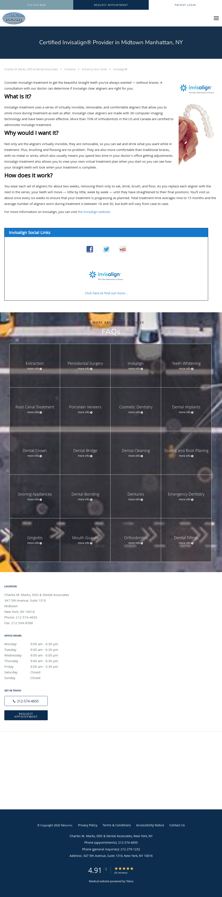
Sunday (35, 678)
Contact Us (177, 825)
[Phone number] (26, 701)
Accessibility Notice (150, 825)
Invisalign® (120, 69)
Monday (35, 644)
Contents (70, 69)
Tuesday (35, 649)
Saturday (35, 672)
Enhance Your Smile (95, 69)
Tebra (129, 881)
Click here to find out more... (106, 293)
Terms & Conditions (117, 825)
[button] (111, 5)
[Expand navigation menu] (216, 18)
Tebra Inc (66, 825)
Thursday (35, 661)
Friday (35, 666)
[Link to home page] (12, 18)
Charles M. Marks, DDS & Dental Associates (31, 69)
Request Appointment (26, 715)
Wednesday (35, 655)
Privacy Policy (87, 825)
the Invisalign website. (94, 212)
